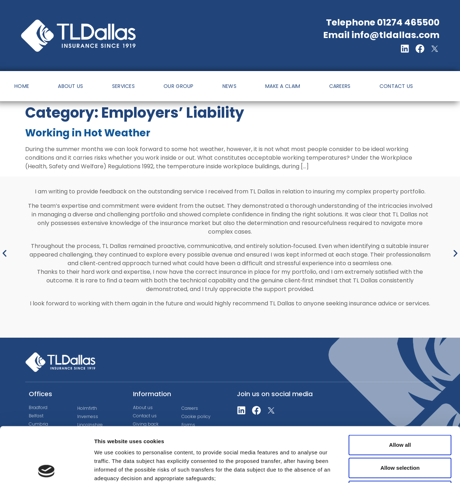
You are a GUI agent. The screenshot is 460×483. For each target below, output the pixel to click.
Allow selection (399, 413)
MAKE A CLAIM (282, 86)
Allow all (400, 390)
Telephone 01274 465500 (383, 22)
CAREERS (340, 86)
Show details (377, 469)
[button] (4, 253)
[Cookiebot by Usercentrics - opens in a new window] (46, 469)
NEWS (229, 86)
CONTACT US (396, 86)
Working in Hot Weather (87, 133)
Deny (400, 436)
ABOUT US (70, 86)
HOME (21, 86)
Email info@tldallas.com (381, 35)
